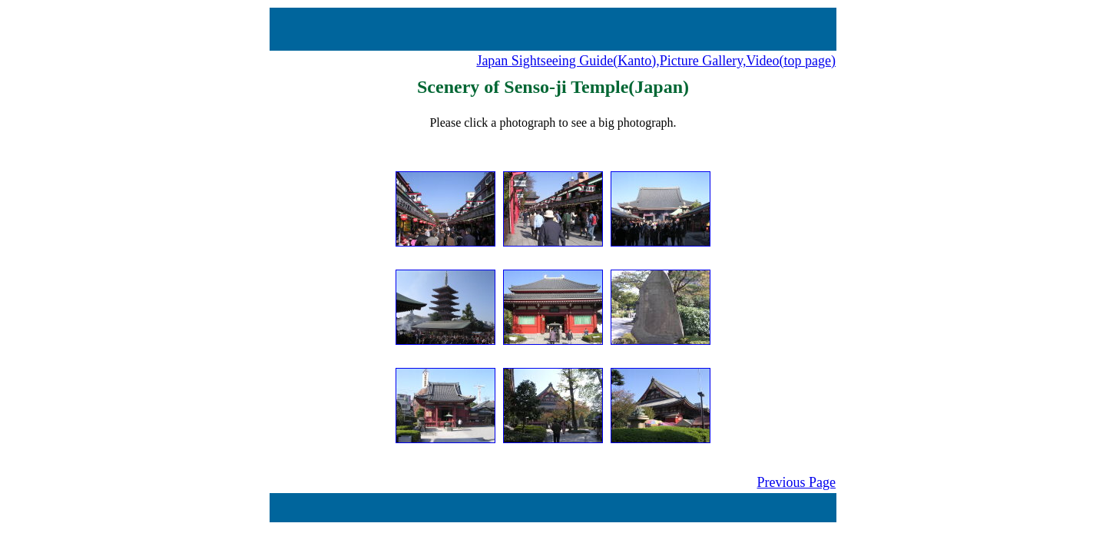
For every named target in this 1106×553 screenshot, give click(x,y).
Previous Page (796, 482)
